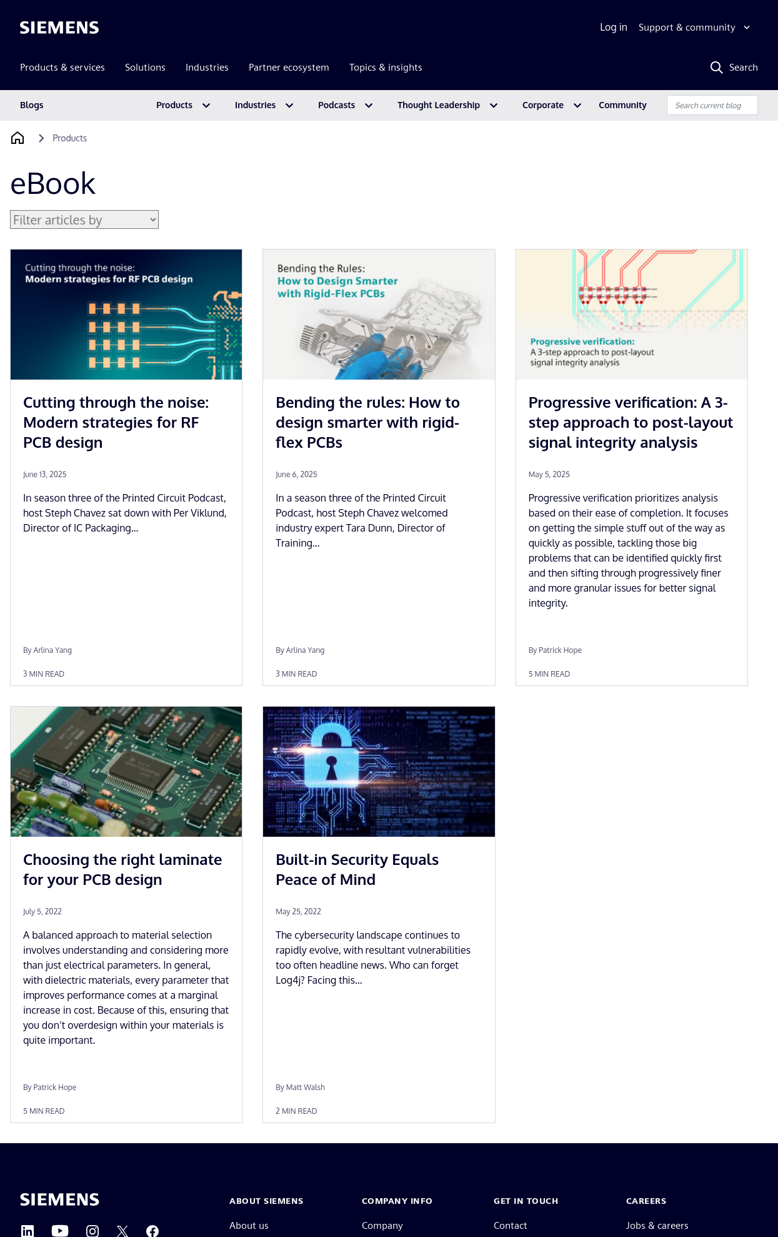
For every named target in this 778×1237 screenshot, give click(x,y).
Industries (255, 104)
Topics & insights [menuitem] (385, 67)
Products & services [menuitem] (62, 67)
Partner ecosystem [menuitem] (289, 67)
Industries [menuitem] (207, 67)
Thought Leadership (438, 104)
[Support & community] (696, 27)
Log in (613, 27)
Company (382, 1225)
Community (623, 104)
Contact (510, 1225)
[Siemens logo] (59, 27)
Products (174, 104)
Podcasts (336, 104)
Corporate (543, 104)
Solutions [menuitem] (145, 67)
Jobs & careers (657, 1225)
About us (249, 1225)
